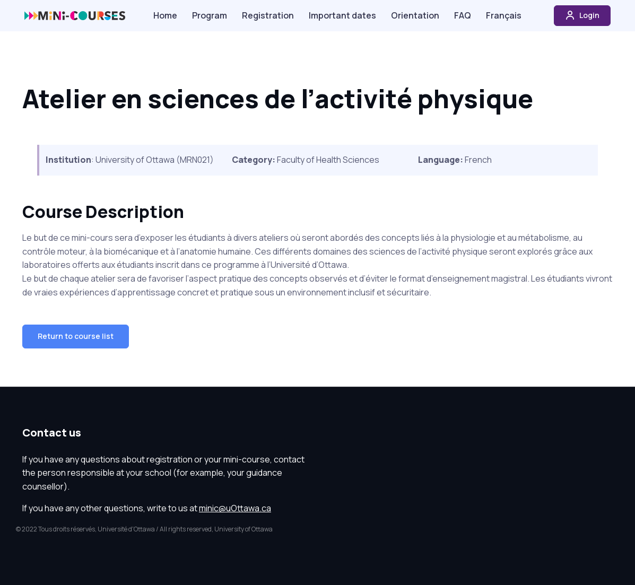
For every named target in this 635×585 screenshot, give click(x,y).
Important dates (342, 15)
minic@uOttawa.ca (235, 508)
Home (165, 15)
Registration (268, 15)
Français (503, 15)
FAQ (462, 15)
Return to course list (76, 336)
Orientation (415, 15)
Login (582, 15)
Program (209, 15)
